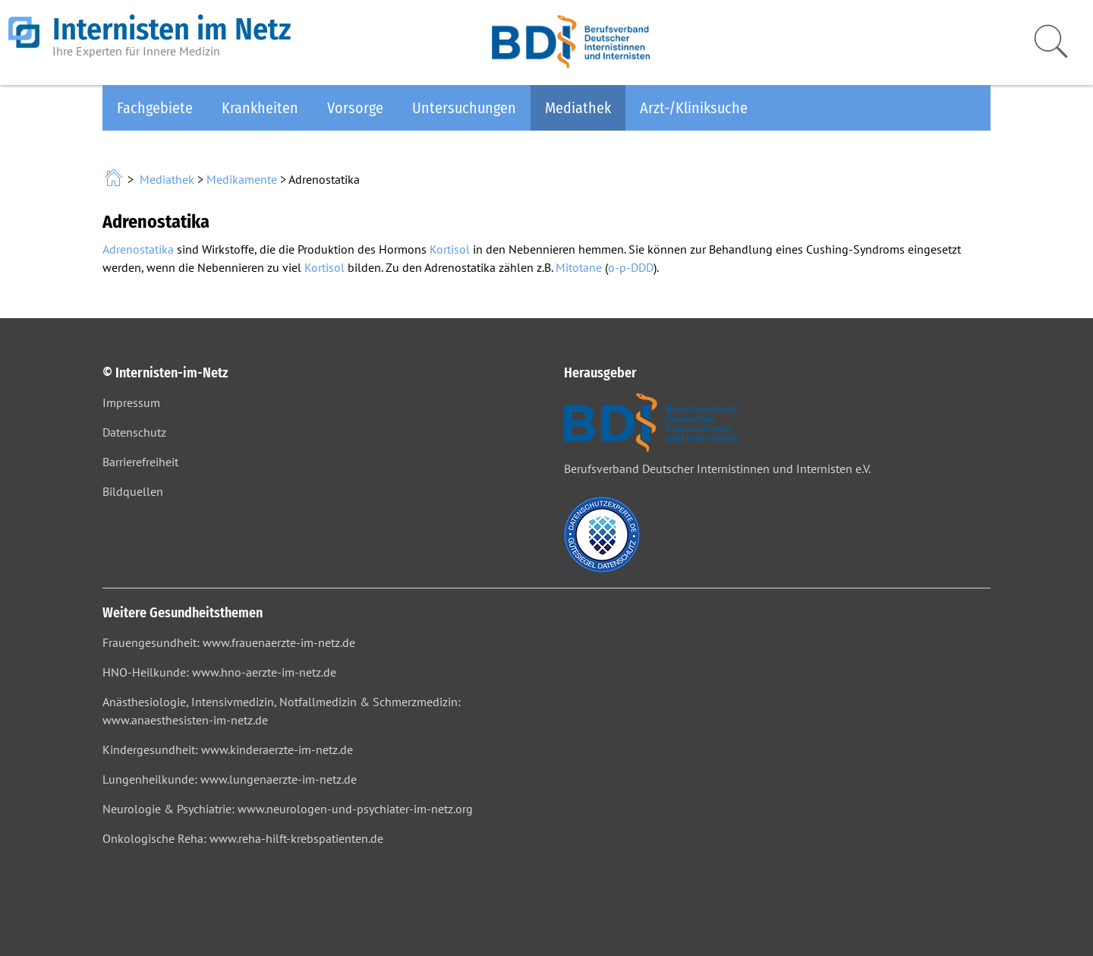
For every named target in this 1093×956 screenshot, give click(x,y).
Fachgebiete (155, 108)
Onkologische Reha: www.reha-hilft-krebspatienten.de (242, 838)
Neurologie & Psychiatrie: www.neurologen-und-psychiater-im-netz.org (287, 808)
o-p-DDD (631, 267)
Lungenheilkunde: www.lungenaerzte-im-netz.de (229, 779)
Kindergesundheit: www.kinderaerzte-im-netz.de (227, 749)
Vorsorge (355, 108)
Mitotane (579, 267)
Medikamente (241, 179)
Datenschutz (134, 432)
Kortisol (450, 249)
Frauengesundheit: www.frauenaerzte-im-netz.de (228, 642)
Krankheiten (260, 108)
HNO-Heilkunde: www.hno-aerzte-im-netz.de (219, 672)
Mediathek (578, 108)
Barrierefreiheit (140, 461)
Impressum (131, 402)
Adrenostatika (138, 249)
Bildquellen (132, 491)
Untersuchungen (464, 108)
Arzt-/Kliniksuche (694, 108)
